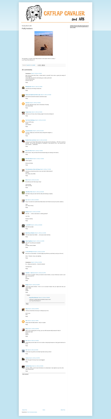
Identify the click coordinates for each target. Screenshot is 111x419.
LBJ (26, 349)
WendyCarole (28, 86)
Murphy (27, 211)
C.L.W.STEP (28, 224)
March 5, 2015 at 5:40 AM (37, 112)
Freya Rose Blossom (33, 297)
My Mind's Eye (28, 366)
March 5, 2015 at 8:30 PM (33, 328)
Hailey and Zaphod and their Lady (32, 94)
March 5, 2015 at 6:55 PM (33, 308)
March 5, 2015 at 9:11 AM (33, 179)
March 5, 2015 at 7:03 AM (37, 150)
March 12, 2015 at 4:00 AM (37, 366)
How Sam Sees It (29, 158)
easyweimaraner (29, 130)
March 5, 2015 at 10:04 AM (38, 191)
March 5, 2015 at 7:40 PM (33, 320)
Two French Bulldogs (30, 120)
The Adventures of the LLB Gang (32, 169)
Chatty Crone (28, 112)
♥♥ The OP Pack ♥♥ (29, 251)
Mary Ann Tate (28, 150)
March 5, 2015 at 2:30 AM (37, 86)
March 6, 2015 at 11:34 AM (33, 340)
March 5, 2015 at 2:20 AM (36, 73)
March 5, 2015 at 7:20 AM (38, 158)
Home (44, 409)
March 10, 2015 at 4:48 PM (44, 297)
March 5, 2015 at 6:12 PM (40, 272)
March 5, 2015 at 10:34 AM (34, 211)
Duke (26, 179)
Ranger (27, 284)
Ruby (26, 328)
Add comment (25, 374)
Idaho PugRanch (29, 241)
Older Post (63, 409)
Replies (28, 295)
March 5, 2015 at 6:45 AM (42, 140)
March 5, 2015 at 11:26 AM (40, 233)
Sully (26, 308)
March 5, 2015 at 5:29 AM (35, 102)
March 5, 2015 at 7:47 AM (45, 169)
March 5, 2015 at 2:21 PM (39, 251)
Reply (26, 82)
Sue (26, 199)
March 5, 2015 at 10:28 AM (33, 199)
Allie (26, 320)
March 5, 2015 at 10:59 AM (36, 224)
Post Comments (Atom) (32, 412)
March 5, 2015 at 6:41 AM (40, 120)
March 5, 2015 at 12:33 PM (38, 241)
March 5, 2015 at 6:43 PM (34, 284)
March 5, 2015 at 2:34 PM (36, 262)
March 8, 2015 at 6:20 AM (33, 349)
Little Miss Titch (28, 191)
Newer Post (24, 409)
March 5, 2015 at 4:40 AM (46, 94)
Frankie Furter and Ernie (30, 140)
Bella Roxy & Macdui (30, 233)
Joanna (27, 358)
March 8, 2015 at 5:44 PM (34, 358)
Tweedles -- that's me (30, 272)
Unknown (27, 102)
